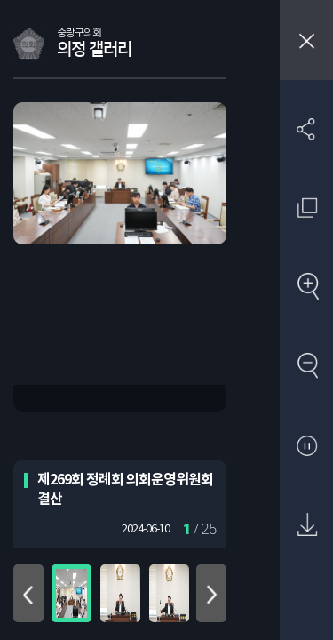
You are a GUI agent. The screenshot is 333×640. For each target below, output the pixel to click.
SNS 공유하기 (307, 128)
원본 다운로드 (307, 526)
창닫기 (306, 40)
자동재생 (307, 447)
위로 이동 (28, 593)
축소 (307, 367)
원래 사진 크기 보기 (307, 208)
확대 (307, 288)
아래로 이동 (211, 593)
